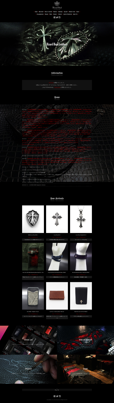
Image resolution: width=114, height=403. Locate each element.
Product (55, 11)
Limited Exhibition (67, 14)
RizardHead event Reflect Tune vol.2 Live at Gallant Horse (38, 179)
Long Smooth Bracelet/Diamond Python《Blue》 (57, 272)
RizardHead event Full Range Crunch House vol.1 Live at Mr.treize (40, 182)
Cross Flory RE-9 (57, 234)
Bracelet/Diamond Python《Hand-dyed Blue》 (81, 272)
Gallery (66, 11)
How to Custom (48, 11)
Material (60, 11)
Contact (60, 14)
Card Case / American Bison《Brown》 (57, 311)
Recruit (55, 14)
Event (77, 11)
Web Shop (41, 11)
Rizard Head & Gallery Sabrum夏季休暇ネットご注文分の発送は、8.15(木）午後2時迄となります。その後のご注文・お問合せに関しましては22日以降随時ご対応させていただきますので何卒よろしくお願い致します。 (57, 174)
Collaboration (40, 14)
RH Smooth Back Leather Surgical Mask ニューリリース (39, 155)
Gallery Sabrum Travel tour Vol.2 (36, 167)
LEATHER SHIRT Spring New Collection (37, 184)
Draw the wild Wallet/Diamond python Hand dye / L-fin (33, 272)
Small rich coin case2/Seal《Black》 (81, 311)
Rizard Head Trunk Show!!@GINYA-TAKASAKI (37, 169)
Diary (36, 11)
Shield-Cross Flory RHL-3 (33, 234)
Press (51, 14)
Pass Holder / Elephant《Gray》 (33, 311)
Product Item (72, 11)
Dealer (46, 14)
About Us (75, 14)
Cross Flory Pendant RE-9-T (81, 234)
